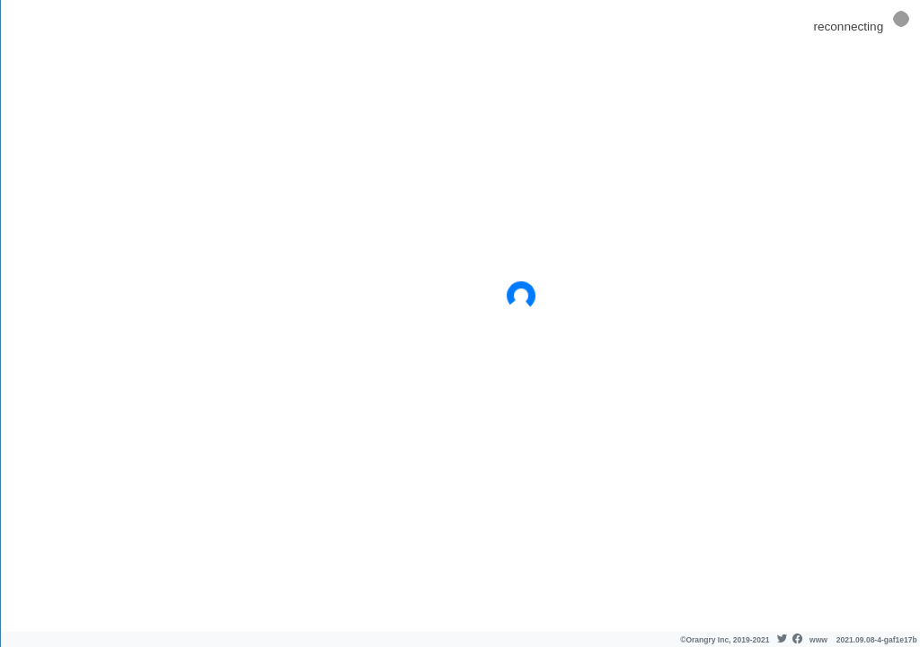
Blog (33, 221)
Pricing (39, 138)
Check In (45, 110)
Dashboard (53, 82)
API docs (45, 193)
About (38, 166)
